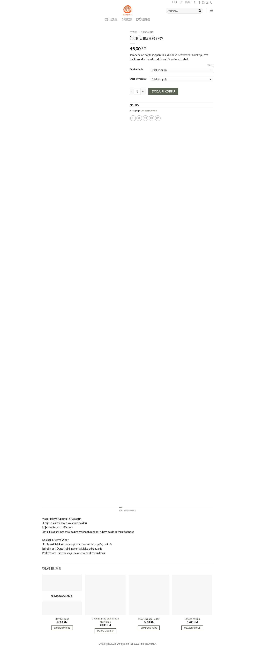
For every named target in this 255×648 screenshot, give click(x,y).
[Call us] (211, 2)
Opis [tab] (120, 510)
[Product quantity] (137, 91)
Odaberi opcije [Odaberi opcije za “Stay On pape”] (62, 628)
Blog (181, 2)
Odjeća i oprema (111, 19)
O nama (174, 2)
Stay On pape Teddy (148, 618)
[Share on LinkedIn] (158, 118)
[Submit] (200, 11)
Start (133, 32)
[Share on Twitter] (139, 118)
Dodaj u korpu (163, 91)
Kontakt (188, 2)
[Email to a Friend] (145, 118)
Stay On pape (62, 618)
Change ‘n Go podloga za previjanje (105, 620)
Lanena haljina (192, 618)
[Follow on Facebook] (199, 2)
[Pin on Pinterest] (151, 118)
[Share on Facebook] (133, 118)
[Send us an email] (207, 2)
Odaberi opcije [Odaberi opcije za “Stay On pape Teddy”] (149, 628)
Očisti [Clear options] (210, 65)
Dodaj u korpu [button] (105, 631)
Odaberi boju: (136, 69)
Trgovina (147, 32)
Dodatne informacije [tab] (130, 510)
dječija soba (127, 19)
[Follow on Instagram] (203, 2)
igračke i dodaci (143, 19)
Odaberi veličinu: (138, 79)
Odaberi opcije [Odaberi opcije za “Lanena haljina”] (192, 628)
